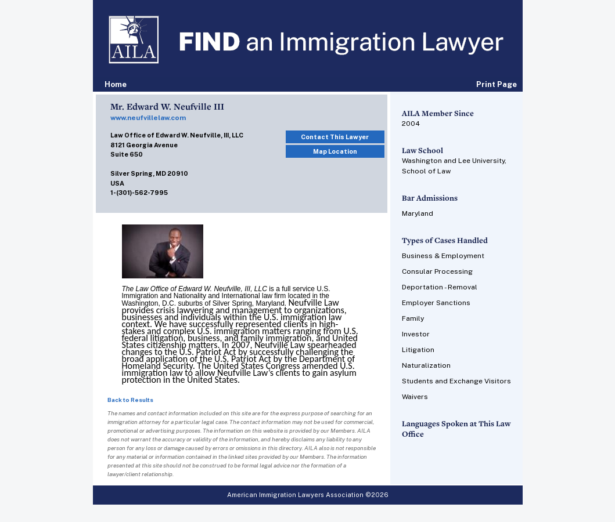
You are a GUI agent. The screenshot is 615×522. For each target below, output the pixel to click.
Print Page (496, 84)
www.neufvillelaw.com (148, 118)
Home (116, 84)
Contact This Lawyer (335, 136)
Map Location (335, 151)
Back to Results (130, 399)
